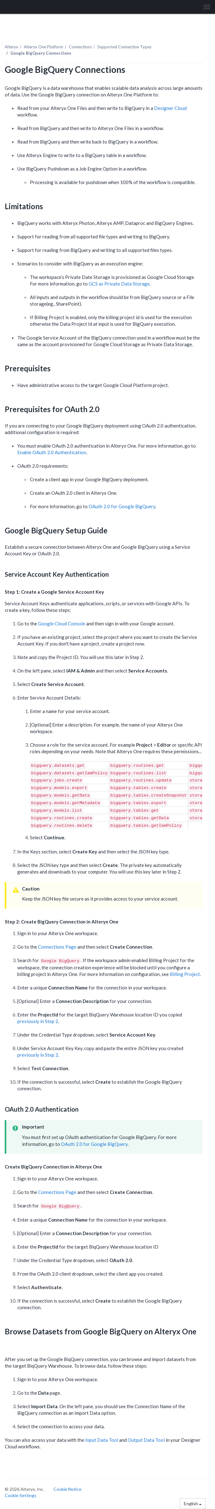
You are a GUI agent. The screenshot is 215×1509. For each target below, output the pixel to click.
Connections (80, 46)
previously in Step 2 (37, 1021)
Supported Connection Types (124, 46)
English (192, 1503)
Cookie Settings (20, 1495)
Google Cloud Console (61, 623)
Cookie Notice (67, 1489)
